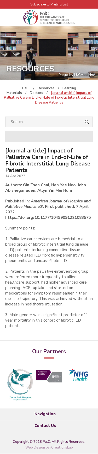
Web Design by (49, 447)
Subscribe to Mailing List (49, 4)
